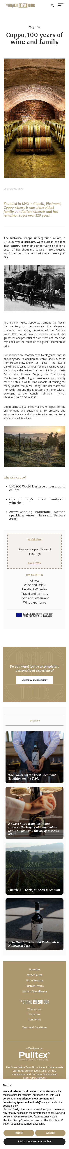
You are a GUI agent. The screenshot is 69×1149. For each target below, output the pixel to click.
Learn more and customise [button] (34, 1141)
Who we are (34, 1009)
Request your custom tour (34, 680)
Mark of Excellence (34, 991)
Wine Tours (34, 975)
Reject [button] (19, 1132)
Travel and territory (34, 594)
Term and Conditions (34, 1027)
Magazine (34, 1014)
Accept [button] (50, 1132)
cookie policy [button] (10, 1105)
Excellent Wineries (34, 589)
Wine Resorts (34, 980)
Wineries (34, 969)
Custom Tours (34, 986)
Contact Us (34, 1019)
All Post (34, 580)
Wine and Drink (34, 585)
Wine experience (34, 602)
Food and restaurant (34, 598)
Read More (34, 562)
